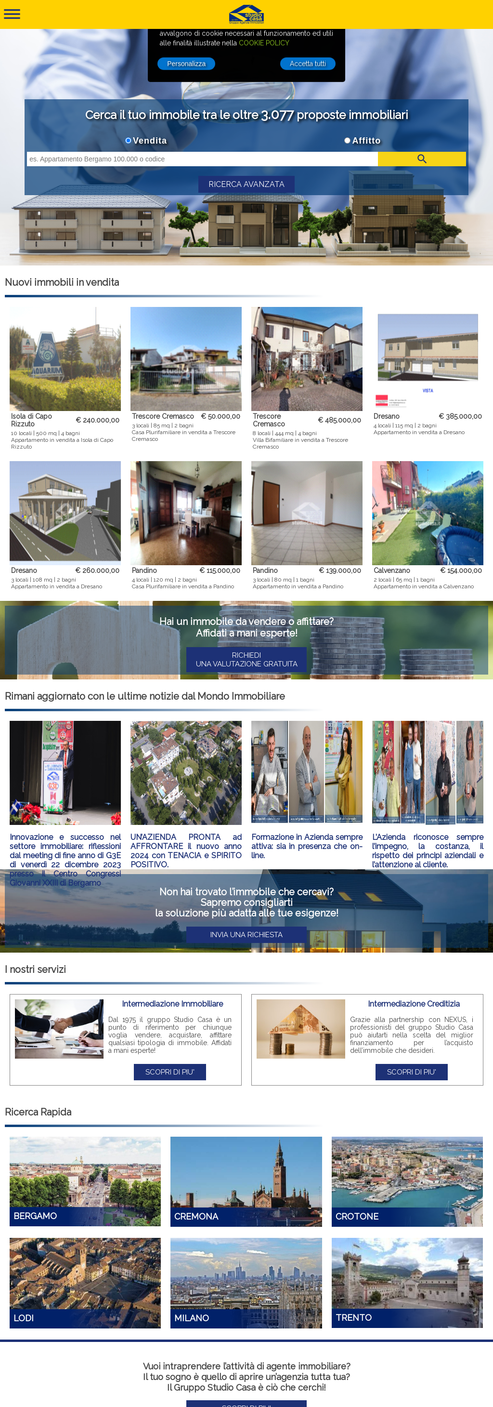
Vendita (150, 141)
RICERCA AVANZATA (246, 184)
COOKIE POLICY (264, 36)
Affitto (366, 141)
